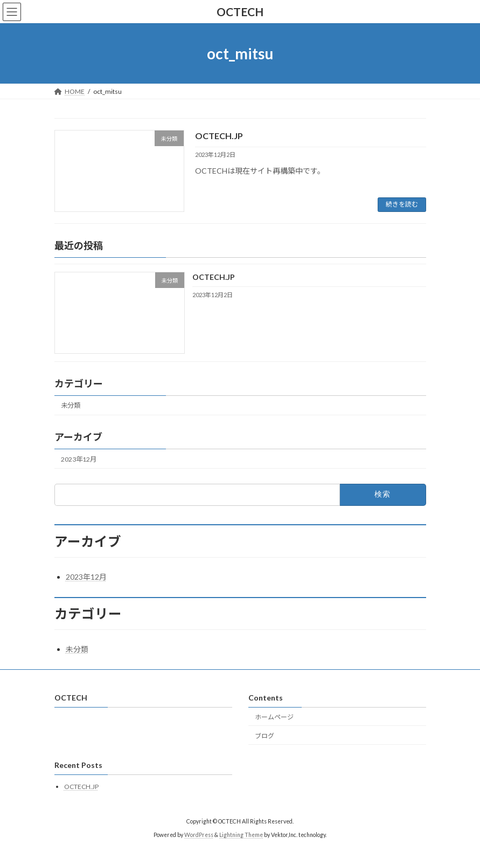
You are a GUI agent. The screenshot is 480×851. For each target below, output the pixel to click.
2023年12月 (78, 459)
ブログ (264, 736)
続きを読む (402, 204)
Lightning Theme (241, 834)
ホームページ (274, 717)
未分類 (70, 405)
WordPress (198, 834)
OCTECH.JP (219, 136)
